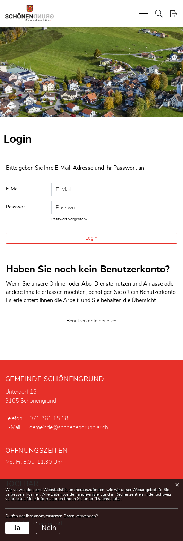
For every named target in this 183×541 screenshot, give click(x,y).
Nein (49, 527)
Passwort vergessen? (69, 219)
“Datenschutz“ (107, 499)
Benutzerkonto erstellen (91, 320)
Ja (17, 527)
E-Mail (12, 189)
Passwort (16, 207)
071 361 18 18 (48, 418)
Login (173, 13)
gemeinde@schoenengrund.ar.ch (68, 427)
